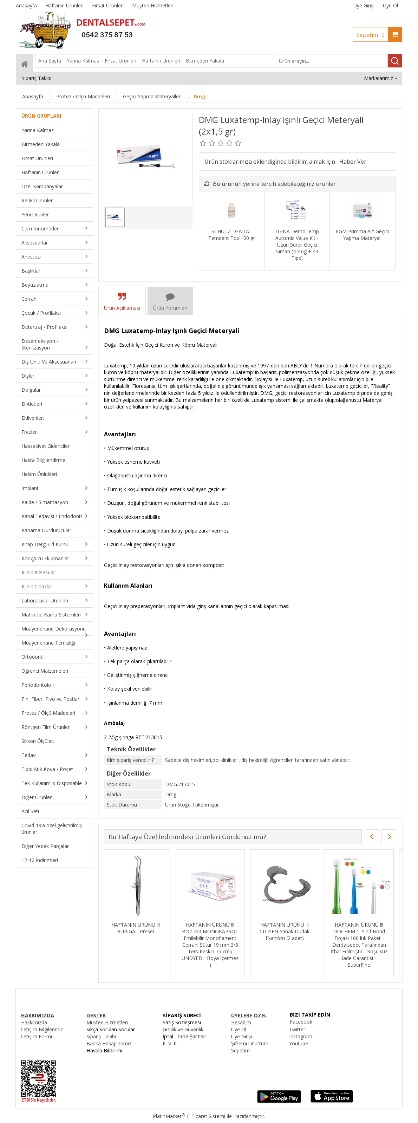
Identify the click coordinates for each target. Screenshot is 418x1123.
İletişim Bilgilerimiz (42, 1029)
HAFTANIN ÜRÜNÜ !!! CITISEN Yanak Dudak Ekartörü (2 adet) (288, 931)
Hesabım (241, 1022)
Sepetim (372, 35)
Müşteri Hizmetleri (107, 1022)
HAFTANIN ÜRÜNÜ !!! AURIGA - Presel (139, 928)
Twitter (297, 1029)
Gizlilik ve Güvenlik (183, 1029)
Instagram (300, 1036)
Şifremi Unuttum (249, 1043)
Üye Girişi (363, 5)
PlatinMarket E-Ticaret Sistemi (189, 1116)
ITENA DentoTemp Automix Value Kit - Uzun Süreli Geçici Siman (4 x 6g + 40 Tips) (297, 244)
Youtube (298, 1043)
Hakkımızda (34, 1022)
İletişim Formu (37, 1036)
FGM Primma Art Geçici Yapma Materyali (362, 234)
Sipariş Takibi (101, 1036)
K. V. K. (170, 1043)
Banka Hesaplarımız (108, 1043)
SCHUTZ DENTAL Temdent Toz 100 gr (231, 234)
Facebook (301, 1021)
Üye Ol (390, 5)
